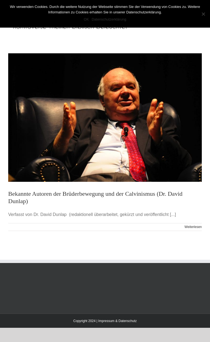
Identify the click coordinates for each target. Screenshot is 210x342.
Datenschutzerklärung (109, 19)
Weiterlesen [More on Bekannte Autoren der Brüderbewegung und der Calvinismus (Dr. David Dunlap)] (193, 227)
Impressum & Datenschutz (117, 321)
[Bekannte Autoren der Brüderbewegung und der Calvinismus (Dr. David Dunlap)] (105, 117)
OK (86, 19)
